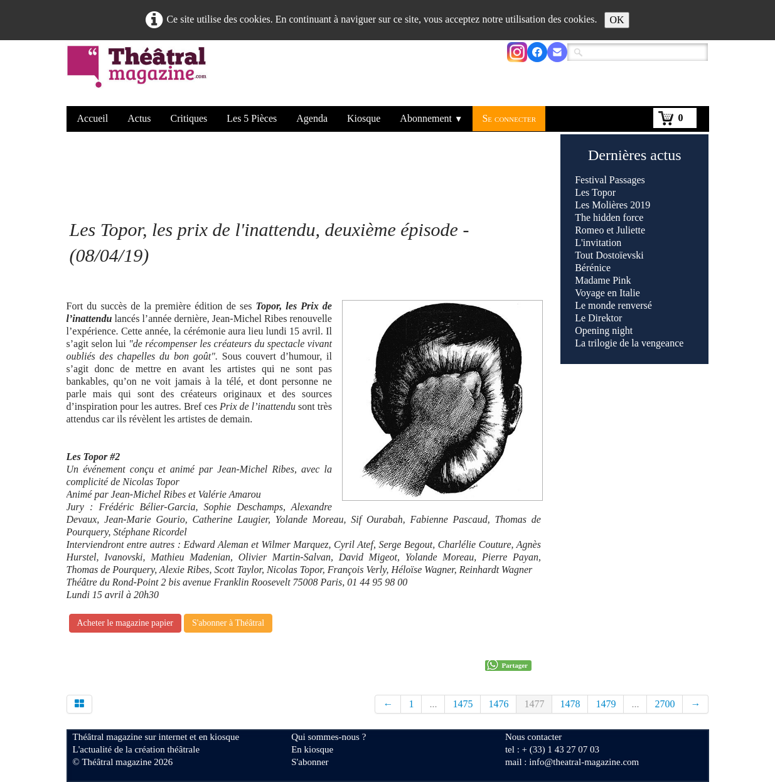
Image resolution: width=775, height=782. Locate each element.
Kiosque (363, 118)
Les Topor (595, 192)
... (433, 704)
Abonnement (431, 118)
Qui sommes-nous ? (328, 737)
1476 (498, 704)
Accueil (93, 118)
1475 (462, 704)
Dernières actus (634, 155)
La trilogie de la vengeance (629, 343)
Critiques (189, 118)
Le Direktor (598, 318)
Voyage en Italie (607, 292)
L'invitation (598, 242)
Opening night (604, 330)
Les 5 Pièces (252, 118)
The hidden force (609, 217)
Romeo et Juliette (610, 230)
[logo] (139, 74)
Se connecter (509, 118)
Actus (139, 118)
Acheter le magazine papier (125, 623)
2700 (665, 704)
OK (616, 19)
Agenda (312, 118)
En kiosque (312, 749)
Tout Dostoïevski (609, 255)
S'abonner (309, 762)
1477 (534, 704)
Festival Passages (610, 179)
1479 (606, 704)
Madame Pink (603, 280)
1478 (570, 704)
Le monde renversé (613, 305)
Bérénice (593, 267)
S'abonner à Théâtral (228, 623)
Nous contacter (533, 737)
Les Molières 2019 (612, 205)
